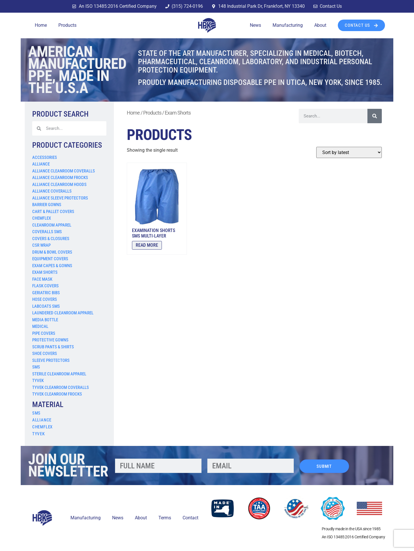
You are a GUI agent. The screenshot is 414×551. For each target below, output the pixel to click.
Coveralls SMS (47, 231)
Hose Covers (44, 299)
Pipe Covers (43, 333)
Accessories (44, 157)
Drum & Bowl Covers (52, 252)
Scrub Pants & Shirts (53, 346)
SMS (36, 367)
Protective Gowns (50, 340)
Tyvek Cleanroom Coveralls (60, 387)
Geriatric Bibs (46, 292)
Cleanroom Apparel (51, 225)
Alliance (41, 164)
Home (41, 25)
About (320, 25)
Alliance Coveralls (52, 191)
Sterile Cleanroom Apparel (59, 374)
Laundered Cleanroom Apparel (62, 313)
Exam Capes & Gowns (52, 265)
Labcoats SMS (46, 306)
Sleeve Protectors (51, 360)
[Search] (374, 116)
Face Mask (42, 279)
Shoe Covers (44, 353)
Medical (40, 326)
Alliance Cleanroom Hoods (59, 184)
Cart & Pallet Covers (53, 211)
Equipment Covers (50, 258)
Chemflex (41, 218)
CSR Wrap (41, 245)
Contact (190, 517)
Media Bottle (45, 319)
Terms (164, 517)
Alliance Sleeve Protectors (60, 198)
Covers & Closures (50, 238)
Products (67, 25)
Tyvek (38, 380)
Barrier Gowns (46, 204)
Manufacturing (288, 25)
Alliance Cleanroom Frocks (60, 177)
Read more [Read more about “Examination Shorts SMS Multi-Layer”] (147, 245)
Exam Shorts (44, 272)
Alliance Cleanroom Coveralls (63, 171)
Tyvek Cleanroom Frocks (57, 394)
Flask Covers (45, 285)
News (255, 25)
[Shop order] (349, 152)
